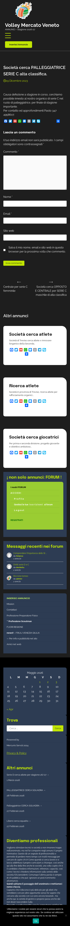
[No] (65, 915)
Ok (35, 921)
